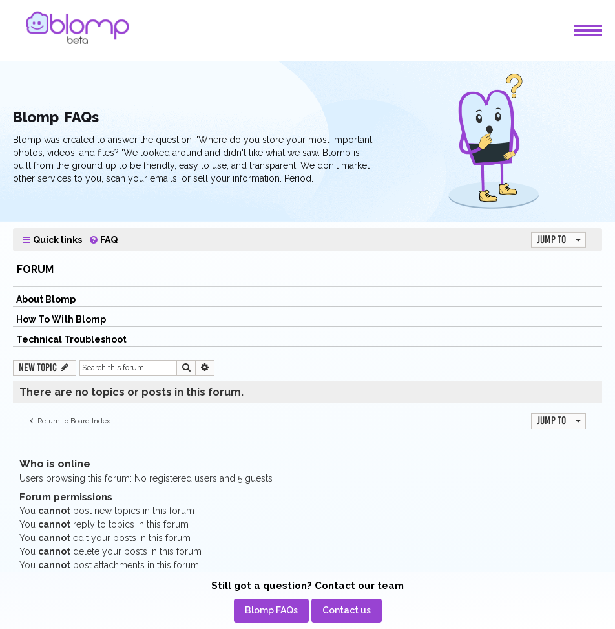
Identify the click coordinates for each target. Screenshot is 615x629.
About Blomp (46, 299)
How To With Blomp (61, 319)
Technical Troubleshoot (71, 339)
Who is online (54, 464)
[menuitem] (103, 240)
